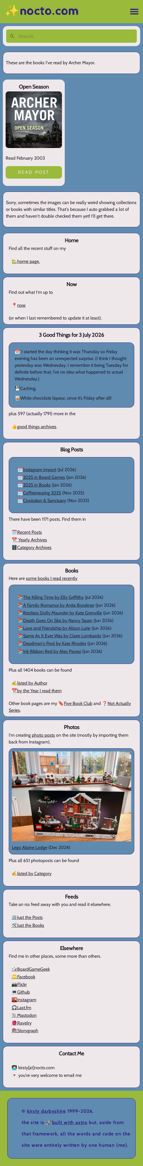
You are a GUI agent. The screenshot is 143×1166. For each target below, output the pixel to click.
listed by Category (34, 873)
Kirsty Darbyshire (46, 1111)
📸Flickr (19, 984)
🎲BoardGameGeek (31, 969)
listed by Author (32, 683)
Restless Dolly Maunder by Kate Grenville (62, 613)
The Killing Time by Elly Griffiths (53, 597)
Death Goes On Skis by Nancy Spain (57, 620)
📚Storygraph (25, 1030)
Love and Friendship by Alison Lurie (56, 628)
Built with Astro (70, 1122)
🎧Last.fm (21, 1007)
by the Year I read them (39, 690)
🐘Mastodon (24, 1015)
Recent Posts (29, 532)
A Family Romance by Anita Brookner (58, 605)
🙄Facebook (23, 976)
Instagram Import (39, 469)
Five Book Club (78, 703)
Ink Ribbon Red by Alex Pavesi (52, 651)
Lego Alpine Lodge (29, 847)
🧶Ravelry (22, 1023)
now (21, 305)
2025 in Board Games (44, 477)
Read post (34, 172)
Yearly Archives (32, 540)
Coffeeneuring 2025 (42, 493)
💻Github (21, 992)
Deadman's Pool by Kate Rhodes (54, 643)
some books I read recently (51, 578)
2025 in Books (37, 485)
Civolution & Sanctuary (44, 500)
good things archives (36, 426)
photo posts (43, 735)
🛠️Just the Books (28, 925)
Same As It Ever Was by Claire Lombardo (62, 635)
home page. (28, 261)
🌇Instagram (24, 999)
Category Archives (34, 547)
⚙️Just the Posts (27, 917)
